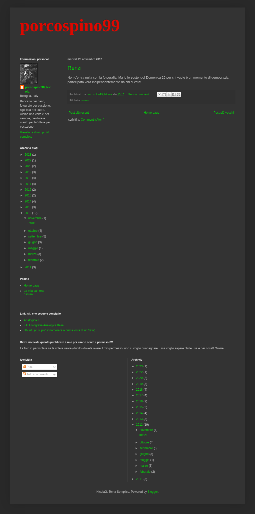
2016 (28, 189)
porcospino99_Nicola (38, 89)
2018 (28, 178)
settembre (35, 236)
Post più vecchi (224, 112)
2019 (28, 172)
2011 (28, 267)
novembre (35, 218)
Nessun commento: (140, 94)
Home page (151, 112)
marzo (33, 254)
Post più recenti (79, 112)
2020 (28, 166)
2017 (28, 184)
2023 (28, 154)
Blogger (153, 491)
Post (27, 367)
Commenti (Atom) (92, 119)
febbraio (34, 260)
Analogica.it (31, 320)
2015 (28, 195)
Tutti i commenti (35, 374)
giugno (33, 242)
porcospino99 (70, 25)
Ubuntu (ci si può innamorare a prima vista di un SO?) (59, 330)
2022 (28, 160)
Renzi (75, 68)
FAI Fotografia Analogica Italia (44, 325)
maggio (33, 248)
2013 (28, 207)
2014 (28, 201)
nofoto (85, 100)
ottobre (33, 230)
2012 (28, 213)
